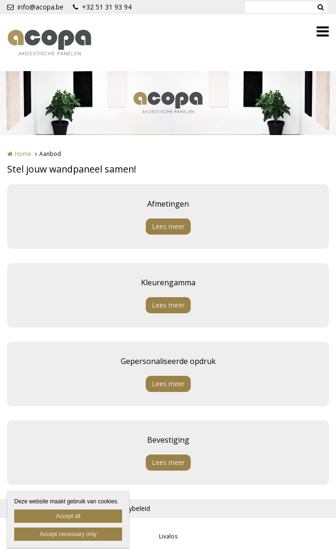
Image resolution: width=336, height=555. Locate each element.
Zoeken (320, 7)
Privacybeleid (130, 508)
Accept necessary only (68, 534)
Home (23, 154)
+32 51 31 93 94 (102, 6)
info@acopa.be (35, 6)
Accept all (68, 516)
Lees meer (168, 226)
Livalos (168, 536)
